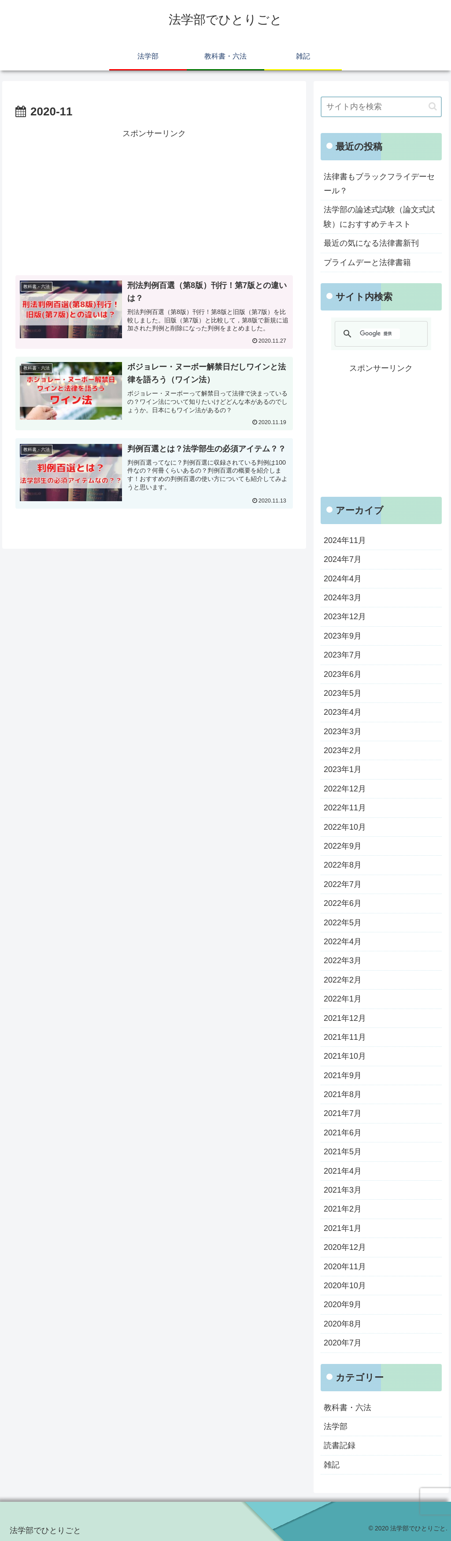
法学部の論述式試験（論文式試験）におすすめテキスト (379, 216)
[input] (381, 106)
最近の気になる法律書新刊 (371, 243)
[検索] (379, 334)
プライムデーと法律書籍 (367, 262)
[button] (432, 106)
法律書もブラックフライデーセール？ (379, 183)
